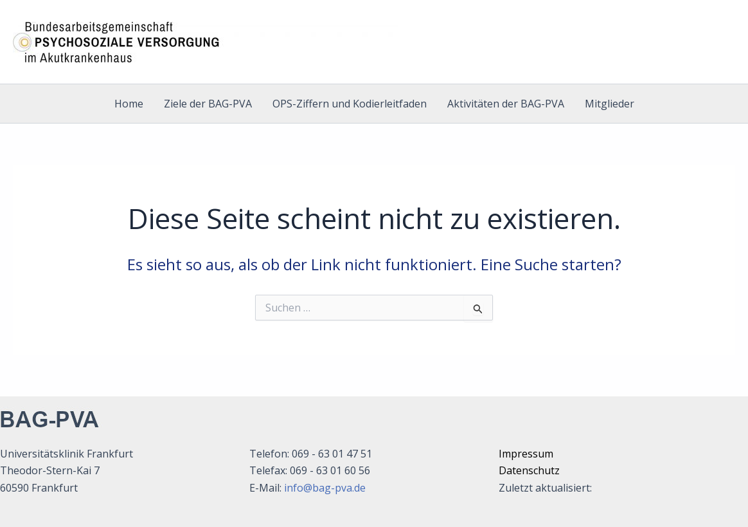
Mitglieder (609, 104)
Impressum (526, 454)
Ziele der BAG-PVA (208, 104)
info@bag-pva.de (325, 488)
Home (128, 104)
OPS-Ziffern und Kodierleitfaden (349, 104)
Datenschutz (529, 470)
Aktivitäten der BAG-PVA (505, 104)
